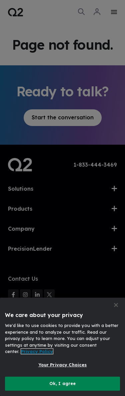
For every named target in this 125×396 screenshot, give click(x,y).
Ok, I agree (62, 383)
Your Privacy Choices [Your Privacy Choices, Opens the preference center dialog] (62, 364)
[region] (62, 347)
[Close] (116, 305)
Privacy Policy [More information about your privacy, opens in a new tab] (37, 351)
